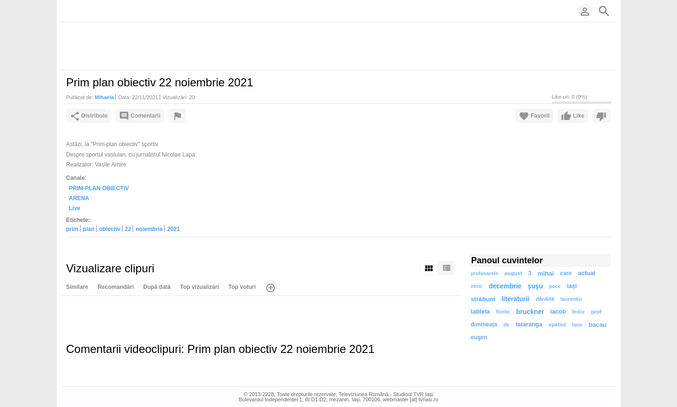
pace (555, 286)
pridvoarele (484, 273)
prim (72, 229)
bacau (597, 324)
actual (586, 273)
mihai (546, 273)
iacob (558, 311)
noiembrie (148, 229)
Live (75, 207)
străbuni (483, 299)
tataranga (528, 324)
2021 (173, 229)
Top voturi (242, 287)
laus (577, 324)
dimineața (484, 324)
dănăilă (545, 299)
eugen (479, 337)
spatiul (557, 324)
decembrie (505, 286)
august (513, 273)
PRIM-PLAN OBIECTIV (99, 188)
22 (128, 229)
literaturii (516, 299)
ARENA (79, 198)
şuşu (535, 286)
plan (89, 229)
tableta (480, 311)
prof (596, 311)
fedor (578, 311)
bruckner (530, 311)
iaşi (572, 286)
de (507, 324)
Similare (77, 287)
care (566, 273)
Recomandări (116, 287)
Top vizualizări (199, 287)
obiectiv (109, 229)
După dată (157, 287)
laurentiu (571, 299)
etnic (477, 286)
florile (503, 311)
